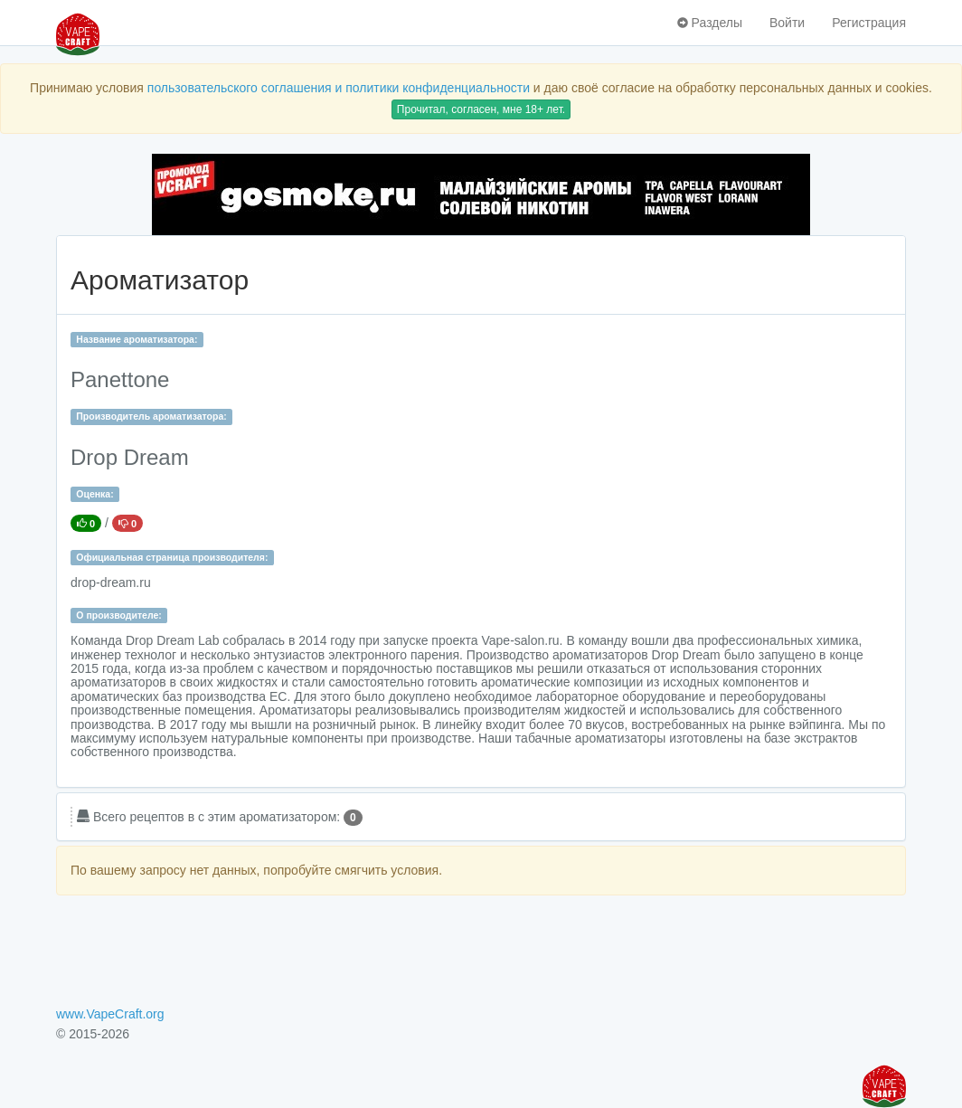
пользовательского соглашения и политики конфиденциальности (338, 87)
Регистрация (869, 22)
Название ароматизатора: (136, 339)
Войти (787, 22)
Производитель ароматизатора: (151, 416)
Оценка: (94, 493)
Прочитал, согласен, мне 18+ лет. (481, 109)
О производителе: (119, 615)
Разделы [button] (709, 22)
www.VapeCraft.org (110, 1014)
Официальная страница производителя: (172, 557)
